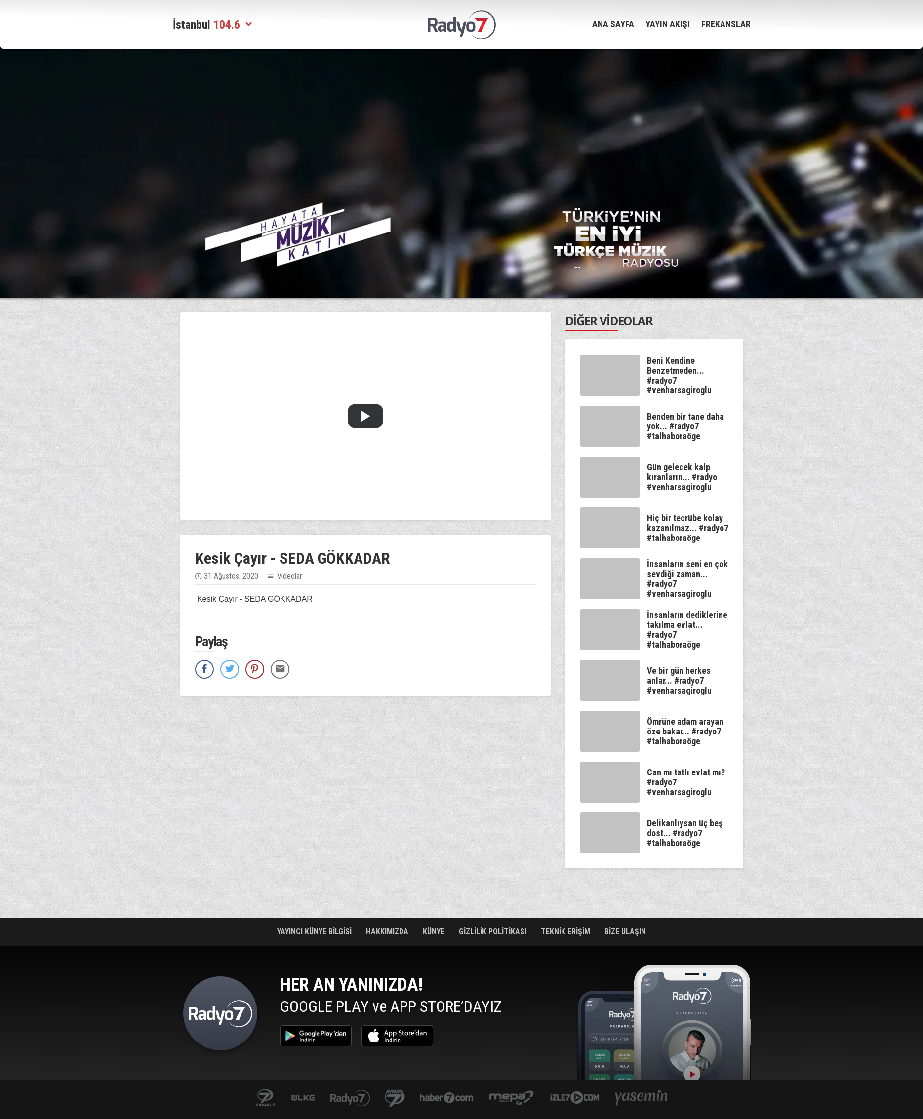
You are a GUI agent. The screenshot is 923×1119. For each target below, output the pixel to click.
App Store (397, 1035)
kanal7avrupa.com (394, 1098)
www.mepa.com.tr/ (511, 1098)
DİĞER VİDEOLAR (609, 320)
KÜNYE (434, 931)
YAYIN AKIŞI (667, 24)
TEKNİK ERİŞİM (566, 931)
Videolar (289, 575)
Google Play (316, 1035)
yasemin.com (641, 1098)
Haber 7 (447, 1098)
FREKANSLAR (726, 24)
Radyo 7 (220, 1016)
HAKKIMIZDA (388, 931)
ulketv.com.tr (303, 1098)
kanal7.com (265, 1098)
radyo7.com (350, 1098)
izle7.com (574, 1098)
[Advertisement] (123, 207)
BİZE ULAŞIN (625, 931)
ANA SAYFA (613, 24)
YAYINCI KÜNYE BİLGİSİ (315, 931)
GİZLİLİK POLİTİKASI (493, 931)
